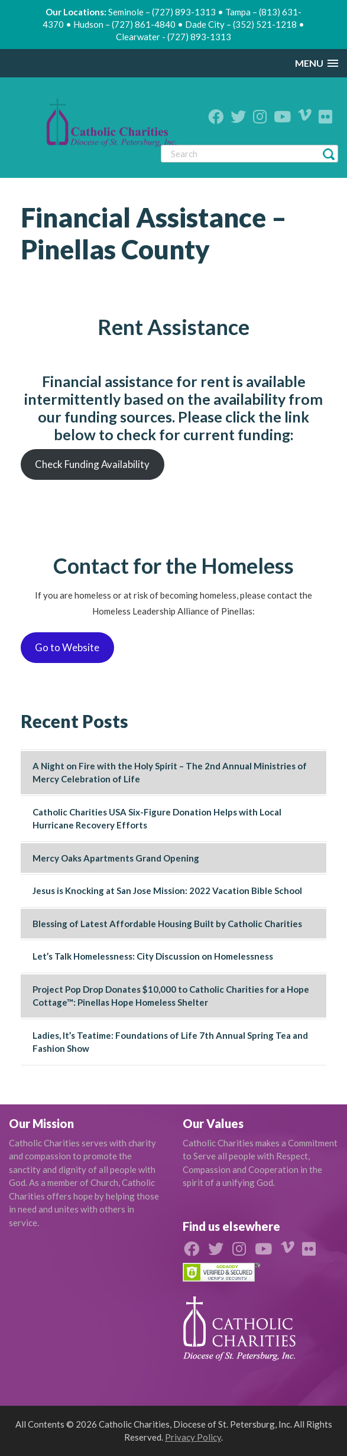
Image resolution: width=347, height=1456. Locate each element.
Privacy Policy (193, 1437)
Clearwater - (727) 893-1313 (173, 36)
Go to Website (67, 647)
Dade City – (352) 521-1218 (241, 24)
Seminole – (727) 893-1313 (162, 11)
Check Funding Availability (92, 464)
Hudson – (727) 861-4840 (124, 24)
